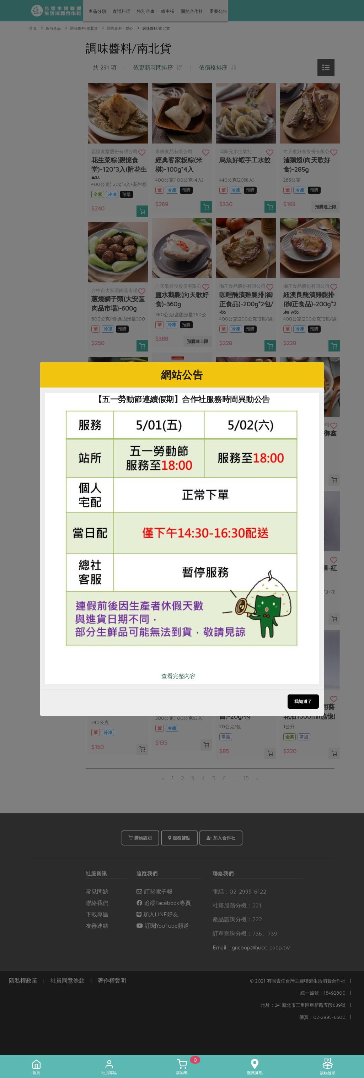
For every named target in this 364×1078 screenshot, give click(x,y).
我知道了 (303, 701)
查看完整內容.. (179, 676)
